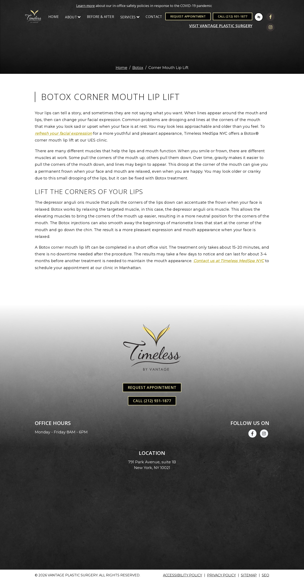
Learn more (85, 5)
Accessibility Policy (182, 575)
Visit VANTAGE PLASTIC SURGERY (220, 25)
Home (53, 16)
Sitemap (249, 575)
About (72, 17)
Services (129, 17)
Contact (154, 16)
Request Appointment (188, 16)
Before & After (100, 16)
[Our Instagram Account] (270, 28)
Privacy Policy (221, 575)
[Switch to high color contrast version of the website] (258, 17)
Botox (137, 67)
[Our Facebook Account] (270, 18)
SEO (265, 575)
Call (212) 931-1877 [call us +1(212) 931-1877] (232, 16)
